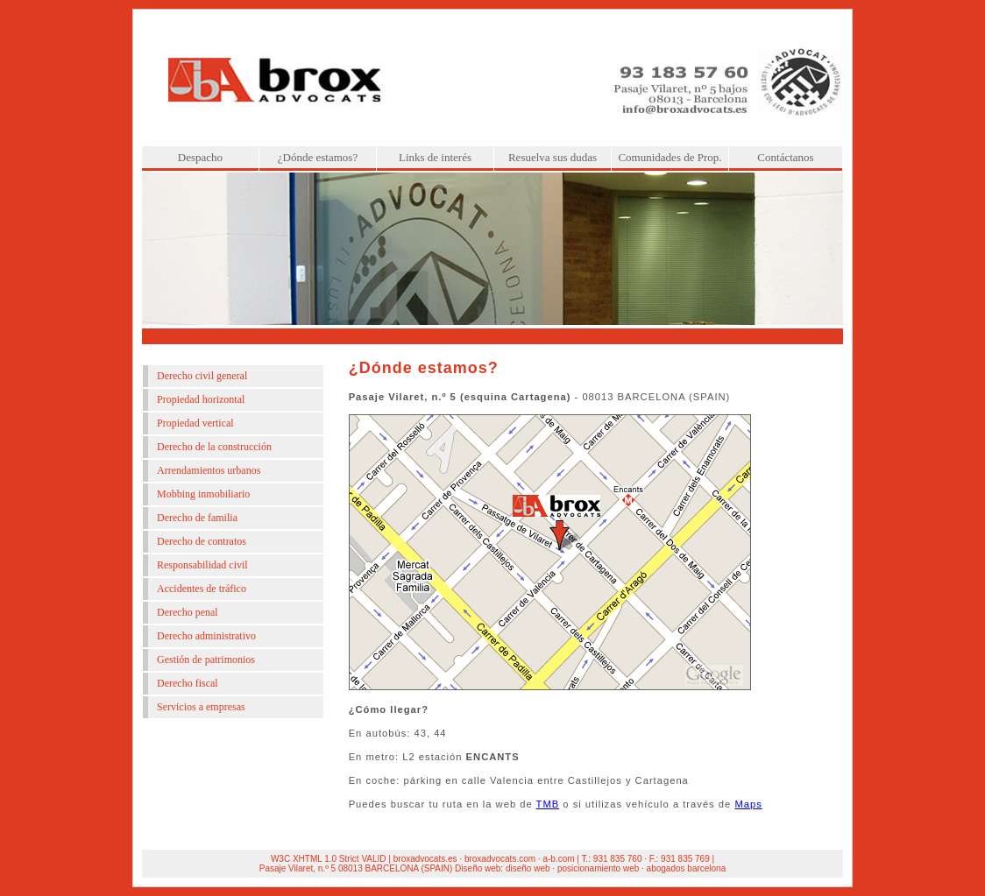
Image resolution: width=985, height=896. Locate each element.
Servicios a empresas (201, 707)
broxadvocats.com (499, 859)
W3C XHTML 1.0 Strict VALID (328, 859)
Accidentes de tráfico (201, 588)
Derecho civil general (202, 376)
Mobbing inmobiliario (203, 494)
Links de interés (435, 157)
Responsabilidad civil (202, 565)
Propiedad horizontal (200, 399)
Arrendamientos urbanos (208, 470)
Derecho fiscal (187, 683)
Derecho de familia (197, 517)
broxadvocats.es (425, 859)
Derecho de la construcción (214, 447)
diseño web (528, 868)
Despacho (200, 157)
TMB (548, 804)
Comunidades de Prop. (669, 157)
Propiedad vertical (195, 423)
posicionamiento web (598, 868)
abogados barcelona (686, 868)
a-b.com (558, 859)
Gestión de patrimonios (206, 659)
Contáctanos (785, 157)
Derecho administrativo (206, 636)
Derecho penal (187, 612)
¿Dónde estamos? (318, 157)
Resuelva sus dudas (552, 157)
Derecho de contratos (201, 541)
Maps (748, 804)
